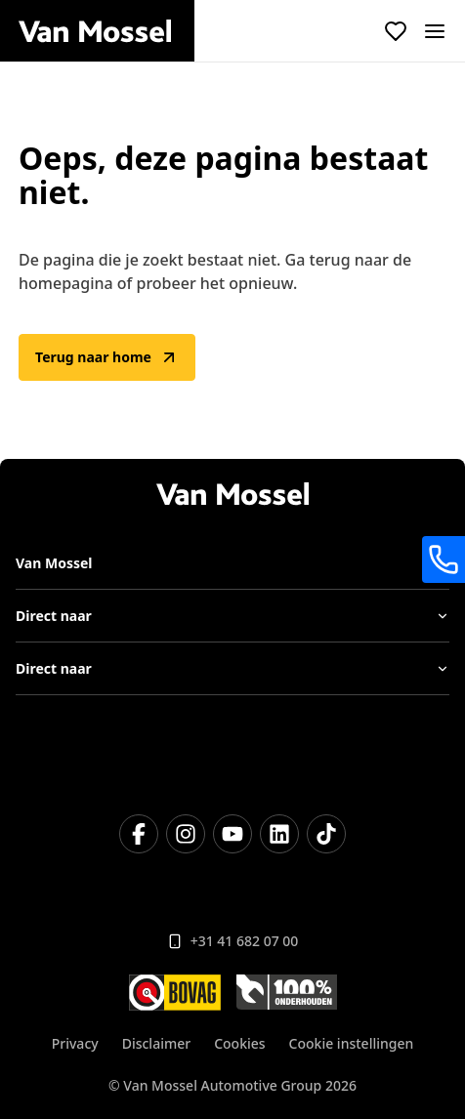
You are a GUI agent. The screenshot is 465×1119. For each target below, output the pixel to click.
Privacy (75, 1043)
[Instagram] (185, 833)
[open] (434, 31)
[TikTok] (326, 833)
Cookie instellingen (351, 1043)
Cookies (239, 1043)
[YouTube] (232, 833)
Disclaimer (156, 1043)
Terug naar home (107, 357)
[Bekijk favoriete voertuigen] (395, 31)
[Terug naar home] (106, 31)
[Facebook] (138, 833)
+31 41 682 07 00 (233, 941)
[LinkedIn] (279, 833)
